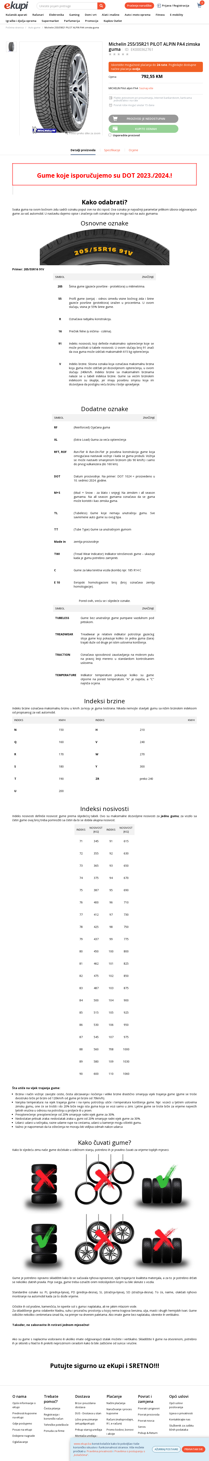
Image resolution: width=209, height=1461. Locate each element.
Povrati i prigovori (149, 1408)
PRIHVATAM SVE (194, 1449)
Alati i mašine (110, 15)
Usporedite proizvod (124, 135)
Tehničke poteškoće (56, 1425)
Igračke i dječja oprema (21, 21)
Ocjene (133, 150)
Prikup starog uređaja (88, 1429)
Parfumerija (72, 21)
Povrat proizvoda (148, 1414)
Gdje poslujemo (22, 1423)
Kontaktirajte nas (179, 1419)
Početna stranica (15, 27)
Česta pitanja (52, 1408)
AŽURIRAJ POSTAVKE (166, 1449)
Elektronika (56, 15)
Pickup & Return (148, 1433)
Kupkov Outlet (113, 21)
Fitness (160, 15)
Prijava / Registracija (172, 6)
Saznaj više (146, 88)
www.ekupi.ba (82, 1443)
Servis (142, 1427)
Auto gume (34, 27)
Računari (38, 15)
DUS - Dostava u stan (88, 1413)
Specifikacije (112, 150)
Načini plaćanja (116, 1403)
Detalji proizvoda (83, 151)
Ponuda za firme (54, 1431)
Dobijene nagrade (23, 1436)
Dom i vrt (91, 15)
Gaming (74, 15)
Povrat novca (146, 1420)
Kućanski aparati (16, 15)
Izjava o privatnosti (181, 1413)
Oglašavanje (20, 1442)
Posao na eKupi (22, 1429)
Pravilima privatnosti (99, 1451)
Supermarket (50, 21)
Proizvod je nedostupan (146, 119)
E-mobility (176, 15)
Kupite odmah (146, 129)
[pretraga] (101, 5)
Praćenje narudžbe (139, 5)
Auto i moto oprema (137, 15)
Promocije (91, 21)
